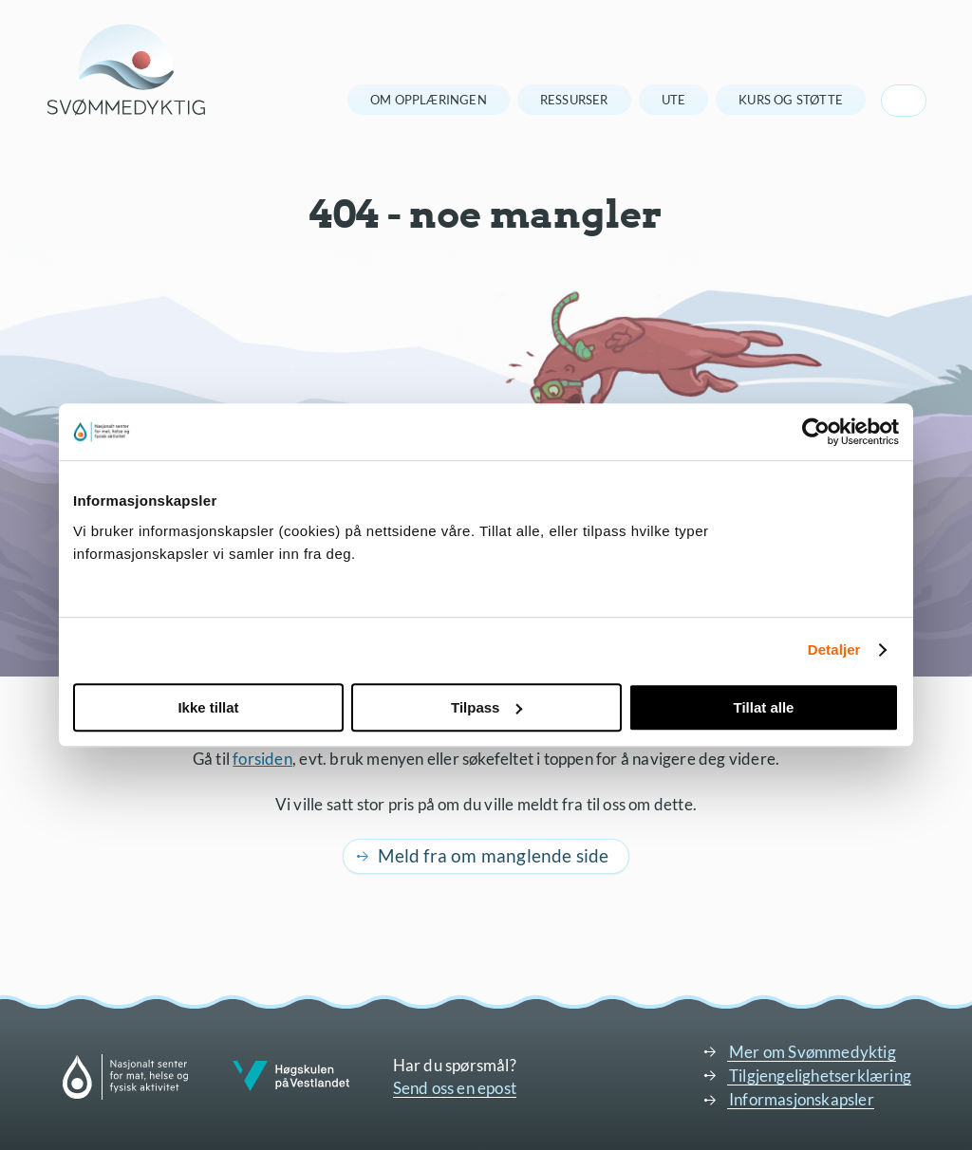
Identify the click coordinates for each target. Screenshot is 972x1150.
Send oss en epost (454, 1088)
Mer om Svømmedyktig (812, 1052)
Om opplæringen (428, 99)
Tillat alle (764, 707)
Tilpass (486, 707)
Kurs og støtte (790, 99)
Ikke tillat (208, 707)
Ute (674, 99)
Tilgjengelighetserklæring (820, 1075)
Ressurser (574, 99)
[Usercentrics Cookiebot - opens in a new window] (816, 431)
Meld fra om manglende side (493, 855)
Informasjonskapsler (801, 1099)
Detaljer (834, 649)
